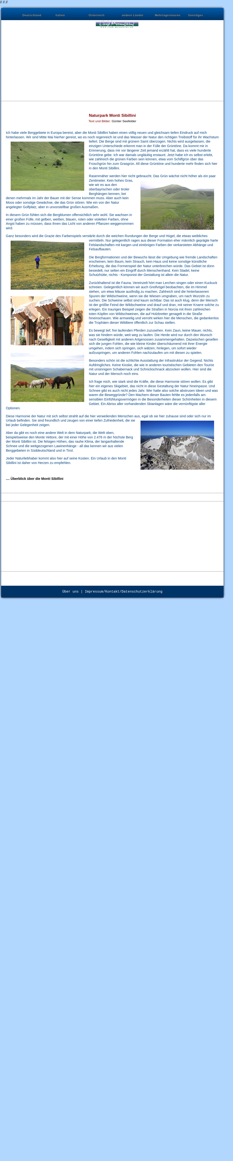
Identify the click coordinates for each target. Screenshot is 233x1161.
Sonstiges (195, 15)
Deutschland (31, 15)
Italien (60, 15)
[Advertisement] (70, 61)
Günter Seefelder (124, 121)
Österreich (97, 15)
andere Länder (133, 15)
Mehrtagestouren (167, 15)
